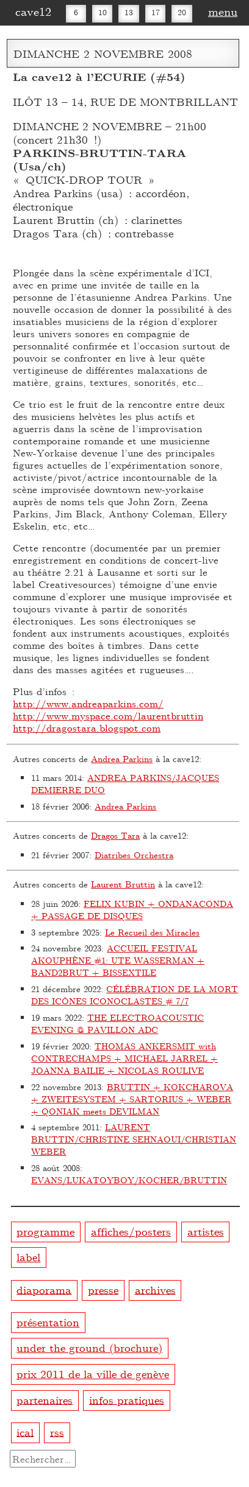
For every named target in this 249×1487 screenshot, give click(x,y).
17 (155, 12)
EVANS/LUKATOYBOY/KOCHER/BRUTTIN (129, 1180)
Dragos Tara (115, 835)
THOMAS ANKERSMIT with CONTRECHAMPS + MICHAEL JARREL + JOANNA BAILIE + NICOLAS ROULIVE (124, 1058)
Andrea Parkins (122, 758)
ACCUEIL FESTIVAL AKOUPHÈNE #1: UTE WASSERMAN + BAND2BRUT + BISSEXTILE (117, 960)
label (28, 1256)
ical (25, 1431)
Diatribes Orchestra (134, 855)
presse (103, 1288)
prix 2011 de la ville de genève (92, 1373)
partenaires (44, 1399)
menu (222, 10)
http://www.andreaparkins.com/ (88, 703)
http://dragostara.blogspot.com (87, 728)
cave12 (33, 10)
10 (102, 12)
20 (182, 12)
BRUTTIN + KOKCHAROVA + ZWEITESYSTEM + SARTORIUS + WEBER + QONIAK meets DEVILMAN (132, 1099)
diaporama (43, 1288)
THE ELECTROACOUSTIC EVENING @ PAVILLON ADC (117, 1023)
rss (57, 1431)
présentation (47, 1321)
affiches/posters (131, 1231)
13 (129, 12)
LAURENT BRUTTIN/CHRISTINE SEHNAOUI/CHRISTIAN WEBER (133, 1139)
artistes (205, 1231)
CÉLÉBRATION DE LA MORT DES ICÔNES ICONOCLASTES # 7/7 (134, 995)
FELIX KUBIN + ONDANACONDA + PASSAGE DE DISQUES (132, 910)
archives (155, 1288)
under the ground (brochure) (89, 1347)
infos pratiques (126, 1399)
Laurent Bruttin (123, 884)
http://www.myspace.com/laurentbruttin (108, 716)
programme (45, 1231)
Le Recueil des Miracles (152, 932)
